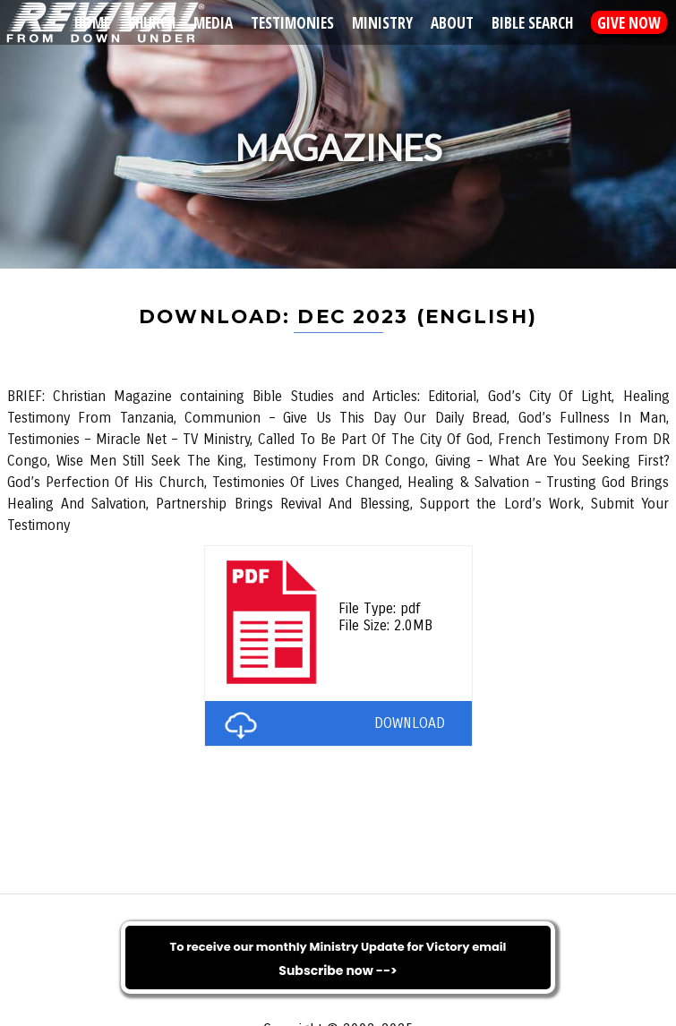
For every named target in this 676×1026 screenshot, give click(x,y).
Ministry (382, 22)
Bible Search (532, 22)
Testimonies (292, 22)
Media (213, 22)
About (452, 22)
